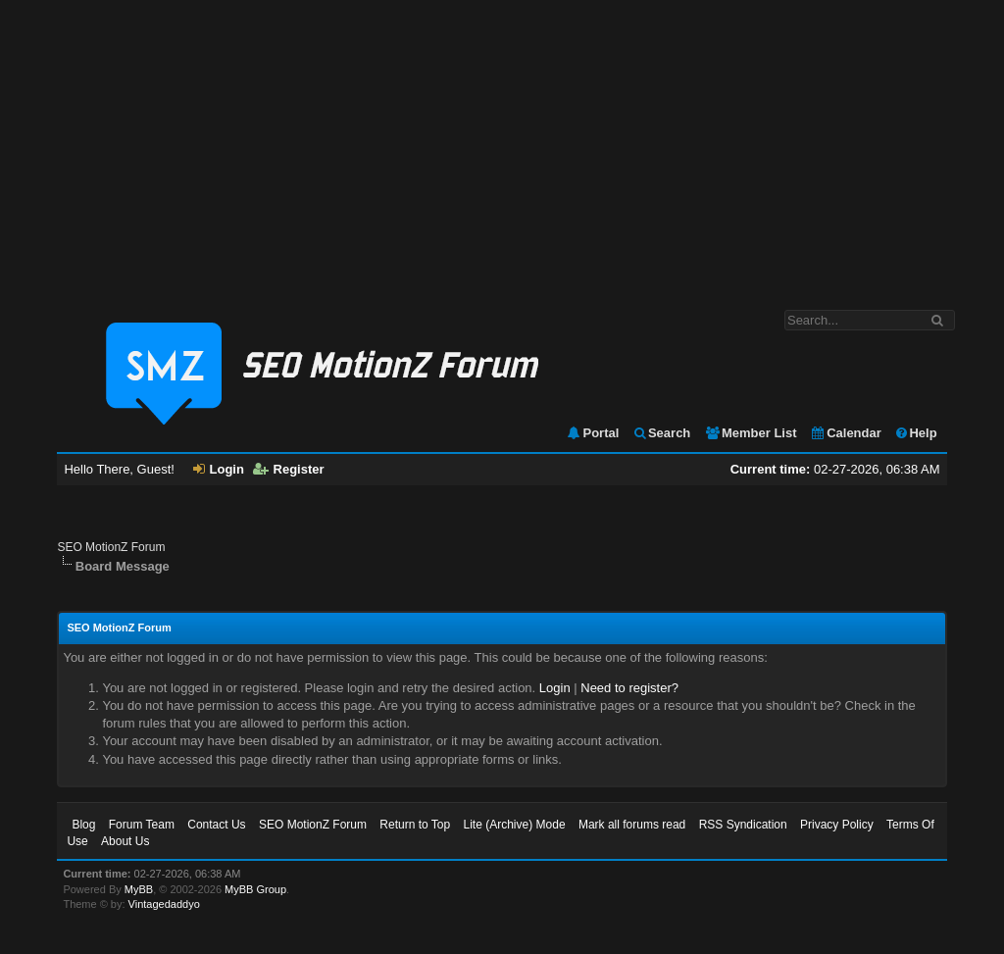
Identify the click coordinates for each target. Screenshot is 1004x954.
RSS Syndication (743, 824)
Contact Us (216, 824)
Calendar (845, 433)
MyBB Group (255, 889)
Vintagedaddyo (164, 904)
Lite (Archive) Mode (515, 824)
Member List (750, 433)
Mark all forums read (631, 824)
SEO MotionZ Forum (111, 547)
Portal (592, 433)
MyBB (139, 889)
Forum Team (142, 824)
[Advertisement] (502, 145)
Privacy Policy (837, 824)
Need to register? (629, 687)
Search (661, 433)
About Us (125, 841)
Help (915, 433)
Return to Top (414, 824)
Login (218, 469)
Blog (83, 824)
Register (289, 469)
